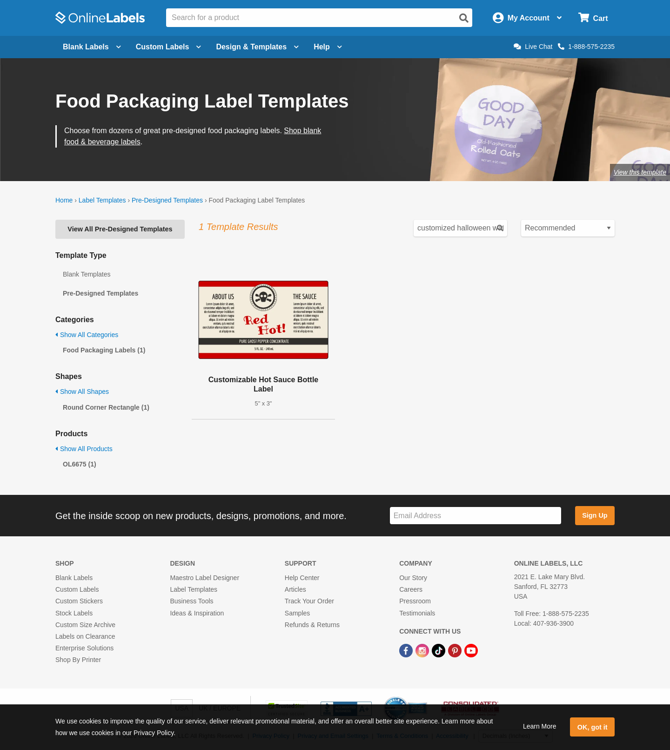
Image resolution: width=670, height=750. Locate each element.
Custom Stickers (79, 601)
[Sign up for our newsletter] (475, 515)
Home (64, 200)
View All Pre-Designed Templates (119, 229)
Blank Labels (74, 577)
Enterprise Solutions (84, 648)
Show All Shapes (82, 391)
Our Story (413, 577)
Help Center (302, 577)
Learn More (539, 726)
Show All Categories (86, 334)
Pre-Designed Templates (167, 200)
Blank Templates (86, 274)
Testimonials (417, 613)
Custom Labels (77, 589)
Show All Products (84, 449)
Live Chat (533, 46)
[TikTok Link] (439, 650)
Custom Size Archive (85, 624)
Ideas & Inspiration (197, 613)
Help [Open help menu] (328, 47)
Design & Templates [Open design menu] (257, 47)
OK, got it (592, 727)
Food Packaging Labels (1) (104, 350)
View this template (640, 172)
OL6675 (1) (79, 464)
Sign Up (594, 515)
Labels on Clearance (85, 636)
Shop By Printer (78, 659)
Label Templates (102, 200)
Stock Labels (74, 613)
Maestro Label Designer (204, 577)
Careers (410, 589)
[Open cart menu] (593, 18)
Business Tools (191, 601)
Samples (297, 613)
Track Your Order (309, 601)
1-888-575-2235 (586, 46)
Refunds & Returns (312, 624)
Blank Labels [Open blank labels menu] (92, 47)
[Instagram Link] (423, 650)
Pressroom (415, 601)
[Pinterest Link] (455, 650)
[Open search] (464, 18)
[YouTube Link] (471, 650)
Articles (295, 589)
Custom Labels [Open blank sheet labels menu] (168, 47)
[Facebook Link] (407, 650)
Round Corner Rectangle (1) (106, 407)
